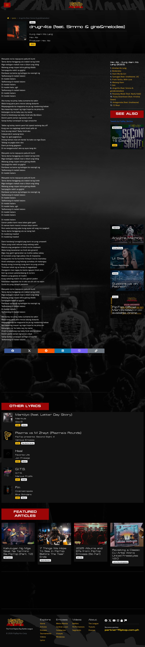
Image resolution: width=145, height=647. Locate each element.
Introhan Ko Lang (119, 68)
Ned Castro (8, 557)
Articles (43, 627)
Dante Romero (45, 560)
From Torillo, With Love (122, 79)
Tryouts (92, 627)
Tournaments (45, 633)
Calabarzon (61, 630)
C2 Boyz (116, 105)
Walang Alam (118, 82)
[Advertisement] (54, 373)
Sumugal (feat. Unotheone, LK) (125, 76)
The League (94, 623)
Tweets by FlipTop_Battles (121, 121)
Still (113, 85)
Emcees (43, 630)
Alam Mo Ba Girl (119, 74)
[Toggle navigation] (7, 5)
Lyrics (14, 18)
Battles (75, 623)
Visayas (59, 633)
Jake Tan (79, 557)
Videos (43, 637)
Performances (78, 627)
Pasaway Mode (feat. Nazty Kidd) (126, 94)
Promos (92, 630)
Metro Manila (62, 623)
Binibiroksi (116, 71)
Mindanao (60, 637)
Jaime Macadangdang (120, 562)
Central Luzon (62, 627)
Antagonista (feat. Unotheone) (126, 102)
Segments (76, 630)
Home (42, 623)
